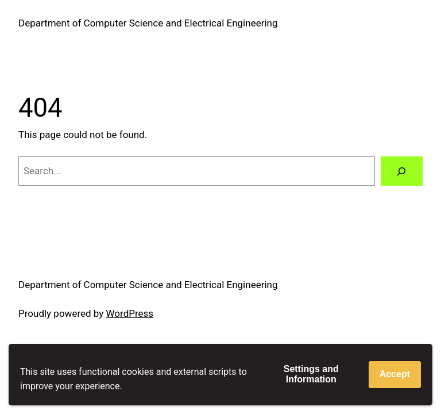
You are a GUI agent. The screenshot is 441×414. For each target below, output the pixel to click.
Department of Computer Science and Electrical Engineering (148, 23)
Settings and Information (311, 374)
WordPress (130, 313)
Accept (395, 374)
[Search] (402, 171)
